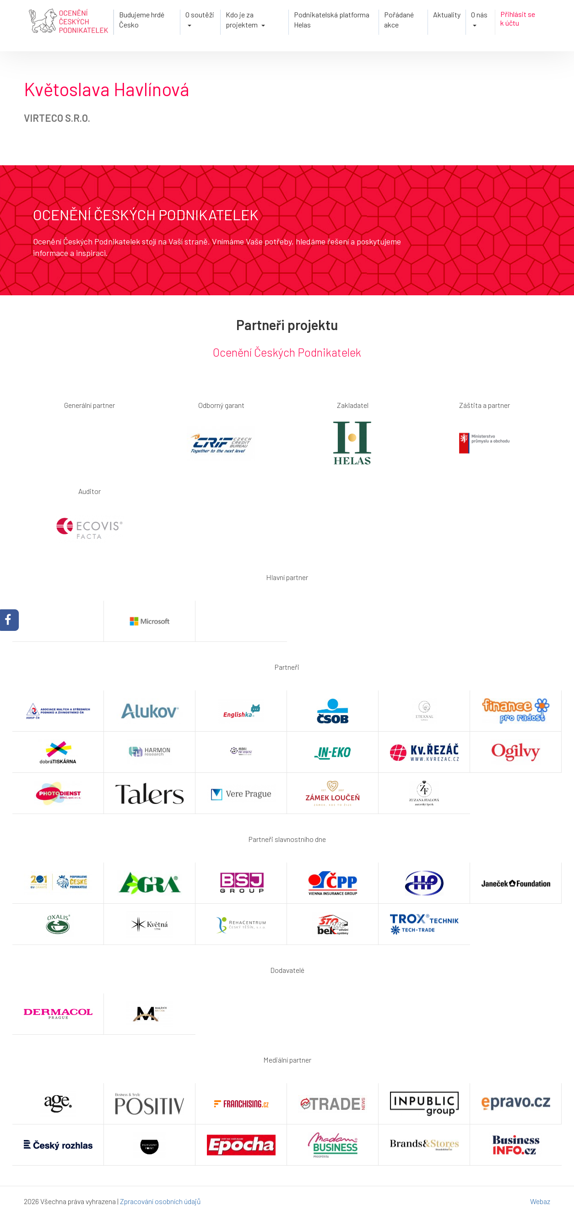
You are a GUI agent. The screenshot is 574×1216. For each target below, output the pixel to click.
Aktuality (446, 14)
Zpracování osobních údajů (160, 1201)
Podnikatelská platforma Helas (331, 19)
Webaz (540, 1201)
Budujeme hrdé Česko (141, 19)
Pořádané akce (399, 19)
